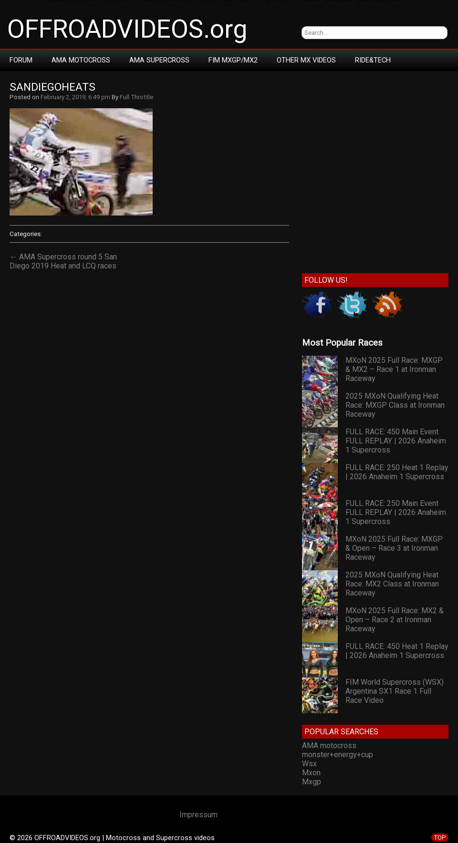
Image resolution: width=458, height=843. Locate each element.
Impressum (198, 814)
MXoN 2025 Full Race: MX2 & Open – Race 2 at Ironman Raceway (394, 619)
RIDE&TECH (373, 60)
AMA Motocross (81, 60)
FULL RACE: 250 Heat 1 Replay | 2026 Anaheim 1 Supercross (396, 472)
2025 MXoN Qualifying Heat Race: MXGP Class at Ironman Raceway (395, 405)
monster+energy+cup (337, 754)
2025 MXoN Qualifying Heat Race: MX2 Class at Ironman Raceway (392, 583)
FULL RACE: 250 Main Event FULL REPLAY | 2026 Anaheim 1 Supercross (395, 512)
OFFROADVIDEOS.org (127, 29)
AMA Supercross (159, 60)
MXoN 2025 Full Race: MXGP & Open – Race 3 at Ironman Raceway (394, 548)
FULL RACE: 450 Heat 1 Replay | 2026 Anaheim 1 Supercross (396, 651)
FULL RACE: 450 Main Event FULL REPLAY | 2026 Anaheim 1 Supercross (395, 440)
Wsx (309, 763)
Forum (21, 60)
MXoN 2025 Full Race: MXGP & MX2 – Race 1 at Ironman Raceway (394, 369)
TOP (440, 837)
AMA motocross (329, 745)
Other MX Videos (306, 60)
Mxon (311, 772)
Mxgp (311, 781)
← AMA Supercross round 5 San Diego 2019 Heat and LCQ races (63, 261)
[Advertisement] (89, 170)
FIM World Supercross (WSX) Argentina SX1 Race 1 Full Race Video (394, 691)
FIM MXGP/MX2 (233, 60)
